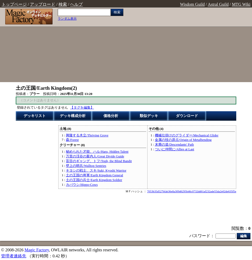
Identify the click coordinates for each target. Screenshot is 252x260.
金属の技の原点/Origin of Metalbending (183, 140)
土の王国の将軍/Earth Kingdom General (94, 175)
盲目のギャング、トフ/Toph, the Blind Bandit (99, 161)
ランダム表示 (67, 18)
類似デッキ (149, 116)
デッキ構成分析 (73, 116)
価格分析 (110, 116)
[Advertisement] (189, 45)
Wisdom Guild (192, 4)
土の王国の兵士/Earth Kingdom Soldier (94, 180)
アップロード (42, 4)
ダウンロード (187, 116)
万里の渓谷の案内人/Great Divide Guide (95, 156)
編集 (243, 236)
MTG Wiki (241, 4)
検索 (63, 4)
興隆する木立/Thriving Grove (87, 135)
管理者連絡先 (13, 256)
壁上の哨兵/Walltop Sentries (86, 166)
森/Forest (72, 140)
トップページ (14, 4)
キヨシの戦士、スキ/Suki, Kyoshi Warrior (96, 170)
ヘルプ (76, 4)
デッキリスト (35, 116)
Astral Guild (218, 4)
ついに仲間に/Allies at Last (174, 149)
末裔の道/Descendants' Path (174, 144)
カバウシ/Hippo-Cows (82, 185)
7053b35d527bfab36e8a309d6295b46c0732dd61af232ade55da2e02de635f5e (191, 191)
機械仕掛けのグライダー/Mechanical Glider (186, 135)
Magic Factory (36, 250)
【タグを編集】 (82, 107)
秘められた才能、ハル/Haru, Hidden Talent (97, 151)
